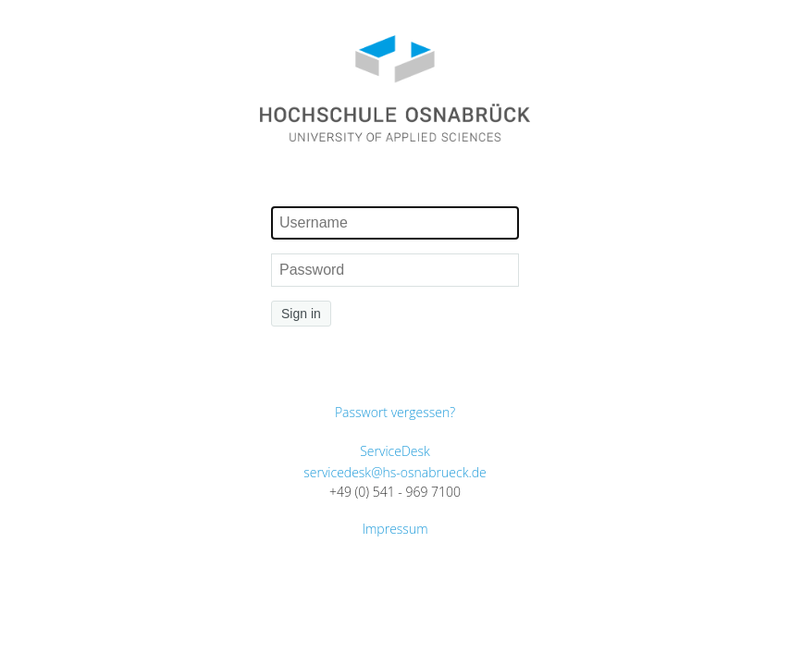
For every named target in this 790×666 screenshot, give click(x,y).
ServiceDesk (395, 451)
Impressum (394, 528)
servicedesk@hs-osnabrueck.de (395, 472)
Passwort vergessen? (395, 412)
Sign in (301, 313)
